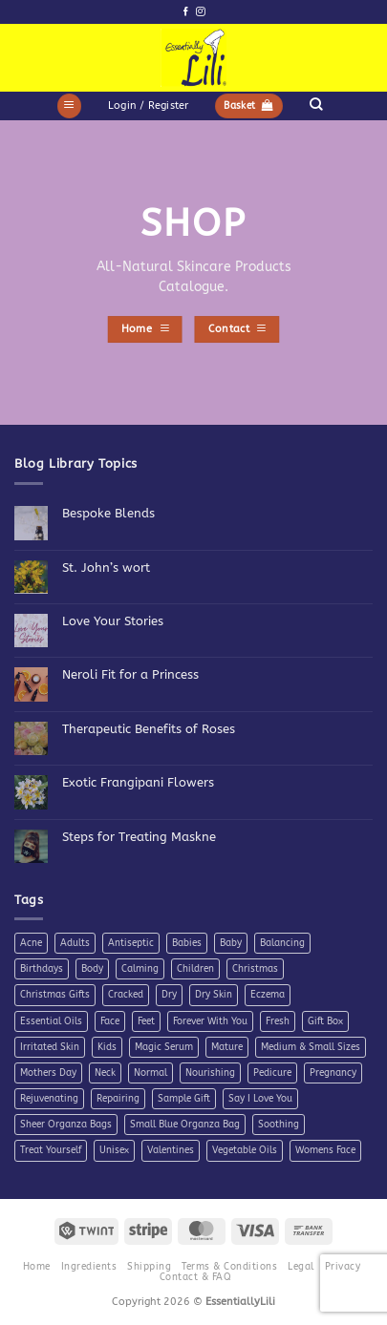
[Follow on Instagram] (200, 12)
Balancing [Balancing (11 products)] (282, 943)
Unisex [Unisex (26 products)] (114, 1150)
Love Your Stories (112, 621)
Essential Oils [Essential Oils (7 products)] (51, 1021)
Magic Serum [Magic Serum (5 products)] (164, 1047)
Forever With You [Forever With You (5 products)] (210, 1021)
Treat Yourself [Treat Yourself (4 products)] (50, 1150)
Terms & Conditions (229, 1266)
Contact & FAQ (195, 1277)
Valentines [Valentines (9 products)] (170, 1150)
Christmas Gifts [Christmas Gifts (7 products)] (55, 994)
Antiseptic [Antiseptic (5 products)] (131, 943)
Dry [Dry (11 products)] (169, 994)
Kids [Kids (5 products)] (107, 1047)
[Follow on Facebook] (186, 12)
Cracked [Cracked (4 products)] (125, 994)
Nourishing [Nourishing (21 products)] (210, 1073)
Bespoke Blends (108, 513)
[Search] (316, 104)
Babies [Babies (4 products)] (187, 943)
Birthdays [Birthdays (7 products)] (41, 969)
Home (37, 1266)
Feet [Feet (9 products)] (146, 1021)
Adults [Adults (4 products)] (75, 943)
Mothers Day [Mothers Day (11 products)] (48, 1073)
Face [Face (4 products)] (109, 1021)
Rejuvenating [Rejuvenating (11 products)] (49, 1098)
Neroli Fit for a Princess (130, 674)
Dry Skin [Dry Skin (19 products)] (213, 994)
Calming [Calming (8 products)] (140, 969)
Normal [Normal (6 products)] (150, 1073)
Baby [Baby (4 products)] (231, 943)
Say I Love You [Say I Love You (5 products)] (260, 1098)
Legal (300, 1266)
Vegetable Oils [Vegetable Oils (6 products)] (244, 1150)
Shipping (149, 1266)
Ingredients (89, 1266)
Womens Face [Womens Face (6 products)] (325, 1150)
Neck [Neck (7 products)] (105, 1073)
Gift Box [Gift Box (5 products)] (325, 1021)
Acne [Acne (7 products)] (31, 943)
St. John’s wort (106, 567)
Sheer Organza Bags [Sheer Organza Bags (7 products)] (66, 1124)
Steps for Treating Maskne (139, 837)
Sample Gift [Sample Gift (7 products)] (184, 1098)
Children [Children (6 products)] (195, 969)
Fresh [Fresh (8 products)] (278, 1021)
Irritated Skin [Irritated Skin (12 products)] (49, 1047)
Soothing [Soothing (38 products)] (278, 1124)
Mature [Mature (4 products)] (227, 1047)
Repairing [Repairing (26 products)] (118, 1098)
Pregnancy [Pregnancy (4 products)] (333, 1073)
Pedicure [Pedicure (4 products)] (272, 1073)
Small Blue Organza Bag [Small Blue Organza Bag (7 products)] (185, 1124)
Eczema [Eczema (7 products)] (267, 994)
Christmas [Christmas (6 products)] (255, 969)
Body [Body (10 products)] (92, 969)
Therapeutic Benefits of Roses (148, 729)
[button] (69, 106)
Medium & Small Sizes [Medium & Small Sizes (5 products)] (310, 1047)
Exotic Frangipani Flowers (138, 782)
